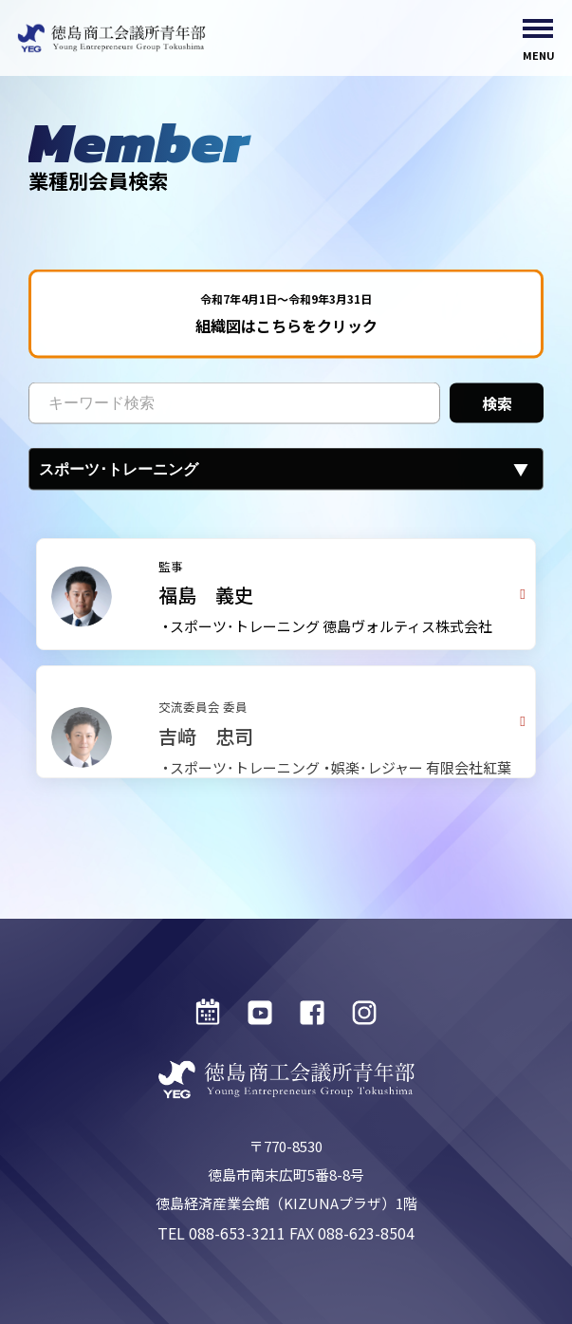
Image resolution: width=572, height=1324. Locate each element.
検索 (497, 408)
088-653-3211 (237, 1232)
